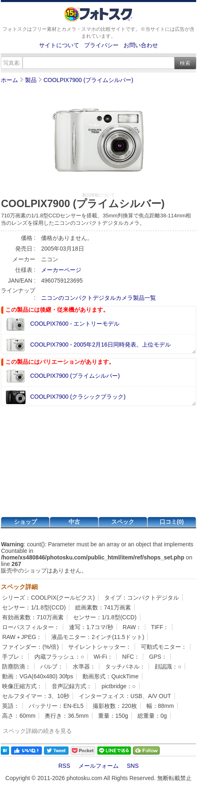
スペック (122, 521)
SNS (133, 765)
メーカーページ (61, 270)
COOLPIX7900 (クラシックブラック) (78, 396)
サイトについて (59, 45)
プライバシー (101, 45)
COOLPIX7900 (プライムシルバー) (88, 80)
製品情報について (98, 195)
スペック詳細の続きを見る (37, 731)
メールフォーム (98, 765)
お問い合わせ (141, 45)
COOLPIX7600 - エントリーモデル (74, 323)
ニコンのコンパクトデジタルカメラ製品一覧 (98, 297)
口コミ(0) (172, 521)
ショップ (25, 521)
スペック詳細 (19, 586)
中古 (74, 521)
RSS (64, 765)
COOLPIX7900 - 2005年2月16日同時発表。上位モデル (100, 344)
